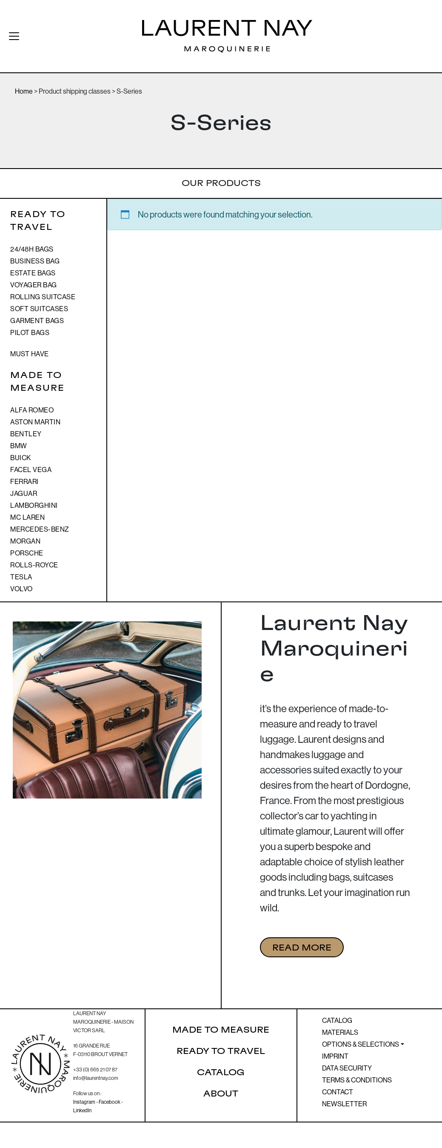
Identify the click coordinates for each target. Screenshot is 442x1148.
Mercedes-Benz (39, 529)
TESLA (21, 577)
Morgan (25, 541)
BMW (18, 445)
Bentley (26, 433)
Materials (340, 1032)
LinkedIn (82, 1110)
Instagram (84, 1102)
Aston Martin (35, 422)
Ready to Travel (221, 1051)
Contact (337, 1092)
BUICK (20, 457)
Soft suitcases (39, 308)
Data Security (347, 1068)
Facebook (109, 1102)
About (220, 1094)
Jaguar (23, 493)
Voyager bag (33, 285)
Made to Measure (220, 1030)
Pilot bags (29, 332)
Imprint (335, 1056)
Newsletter (344, 1103)
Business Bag (35, 261)
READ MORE (301, 948)
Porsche (26, 553)
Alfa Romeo (32, 410)
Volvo (21, 588)
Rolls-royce (34, 565)
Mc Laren (27, 517)
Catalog (221, 1072)
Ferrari (24, 481)
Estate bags (33, 273)
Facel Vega (30, 469)
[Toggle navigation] (10, 36)
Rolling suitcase (42, 296)
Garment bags (37, 320)
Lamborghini (34, 505)
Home (24, 91)
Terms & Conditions (357, 1080)
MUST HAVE (29, 353)
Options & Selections (360, 1044)
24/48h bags (32, 249)
